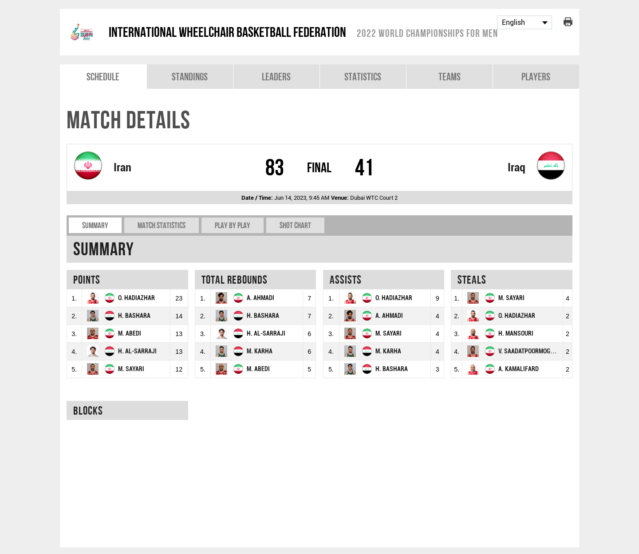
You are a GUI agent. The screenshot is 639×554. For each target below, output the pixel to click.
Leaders (276, 77)
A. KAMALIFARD (518, 369)
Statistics (362, 77)
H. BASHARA (134, 316)
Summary (95, 225)
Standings (190, 77)
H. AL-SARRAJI (137, 351)
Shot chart (295, 225)
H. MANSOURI (515, 333)
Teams (449, 77)
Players (535, 77)
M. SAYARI (131, 369)
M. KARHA (259, 351)
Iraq (516, 167)
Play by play (232, 225)
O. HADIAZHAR (136, 298)
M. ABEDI (129, 333)
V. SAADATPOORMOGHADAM (533, 351)
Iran (122, 167)
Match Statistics (161, 225)
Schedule (103, 77)
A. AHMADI (260, 298)
